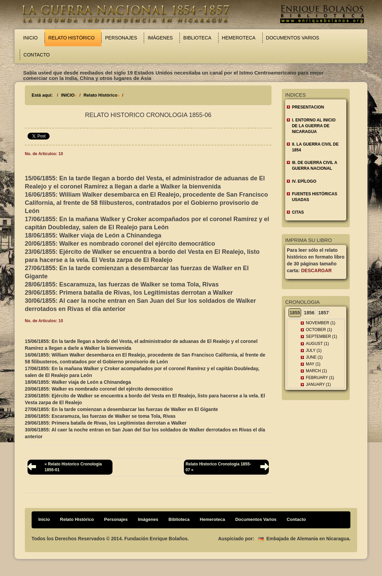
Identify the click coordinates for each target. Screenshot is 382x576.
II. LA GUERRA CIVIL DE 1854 (315, 147)
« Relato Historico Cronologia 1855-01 (73, 467)
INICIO (68, 95)
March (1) (316, 370)
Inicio (30, 37)
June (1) (314, 357)
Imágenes (160, 37)
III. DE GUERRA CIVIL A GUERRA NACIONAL (314, 165)
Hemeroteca (239, 37)
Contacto (36, 54)
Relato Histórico (71, 37)
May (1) (313, 364)
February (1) (320, 377)
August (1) (317, 343)
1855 (295, 312)
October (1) (319, 329)
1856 (309, 312)
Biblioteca (197, 37)
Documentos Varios (292, 37)
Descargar (316, 270)
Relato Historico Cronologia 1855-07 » (218, 467)
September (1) (321, 336)
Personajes (121, 37)
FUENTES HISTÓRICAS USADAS (314, 197)
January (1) (318, 384)
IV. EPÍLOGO (304, 181)
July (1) (314, 350)
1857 (323, 312)
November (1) (320, 322)
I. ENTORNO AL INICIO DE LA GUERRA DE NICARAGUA (313, 126)
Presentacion (308, 107)
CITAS (298, 212)
